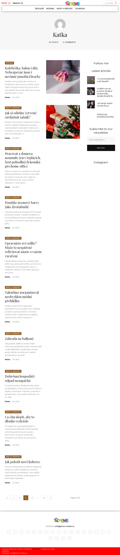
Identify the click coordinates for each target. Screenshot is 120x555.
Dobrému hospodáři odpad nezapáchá (20, 378)
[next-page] (50, 497)
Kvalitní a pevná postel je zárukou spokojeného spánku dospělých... (105, 92)
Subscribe (101, 148)
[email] (101, 139)
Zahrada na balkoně (19, 338)
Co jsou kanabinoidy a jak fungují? (106, 79)
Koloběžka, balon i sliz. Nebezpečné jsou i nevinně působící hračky (23, 72)
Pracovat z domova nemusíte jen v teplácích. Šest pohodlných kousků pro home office (23, 160)
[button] (18, 3)
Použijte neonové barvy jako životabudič (22, 204)
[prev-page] (7, 497)
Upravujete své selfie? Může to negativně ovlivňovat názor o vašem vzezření (23, 249)
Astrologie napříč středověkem (105, 104)
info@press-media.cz (64, 526)
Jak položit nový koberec (22, 462)
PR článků (36, 549)
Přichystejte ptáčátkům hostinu (105, 115)
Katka (7, 97)
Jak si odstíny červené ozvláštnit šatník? (21, 115)
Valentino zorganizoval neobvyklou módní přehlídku (22, 296)
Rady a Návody (13, 108)
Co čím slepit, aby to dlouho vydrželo (19, 419)
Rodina (9, 63)
